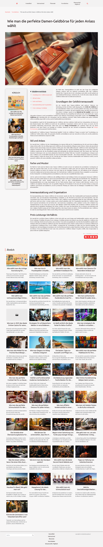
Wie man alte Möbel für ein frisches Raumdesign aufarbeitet (17, 353)
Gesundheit (28, 3)
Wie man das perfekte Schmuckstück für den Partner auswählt (17, 407)
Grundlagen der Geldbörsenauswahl (42, 95)
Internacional (40, 3)
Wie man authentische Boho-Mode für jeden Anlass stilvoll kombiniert (86, 298)
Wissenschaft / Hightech (77, 3)
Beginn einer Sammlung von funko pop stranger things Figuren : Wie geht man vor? (63, 435)
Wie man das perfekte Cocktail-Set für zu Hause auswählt (17, 380)
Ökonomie (52, 3)
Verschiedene (64, 3)
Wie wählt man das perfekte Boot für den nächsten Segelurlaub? (40, 298)
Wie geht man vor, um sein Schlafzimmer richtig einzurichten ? (86, 435)
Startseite (7, 12)
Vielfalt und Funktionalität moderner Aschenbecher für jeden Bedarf (40, 380)
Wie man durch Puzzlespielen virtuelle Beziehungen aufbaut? (16, 136)
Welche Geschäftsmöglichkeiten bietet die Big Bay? (86, 489)
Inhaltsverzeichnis (39, 91)
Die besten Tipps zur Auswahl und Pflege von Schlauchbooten (63, 353)
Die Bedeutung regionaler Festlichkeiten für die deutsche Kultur (63, 380)
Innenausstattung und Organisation (42, 104)
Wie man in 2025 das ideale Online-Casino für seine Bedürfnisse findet (17, 325)
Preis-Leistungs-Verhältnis (40, 108)
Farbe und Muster (37, 101)
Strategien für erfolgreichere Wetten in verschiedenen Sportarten (40, 325)
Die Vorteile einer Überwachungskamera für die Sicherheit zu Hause (17, 435)
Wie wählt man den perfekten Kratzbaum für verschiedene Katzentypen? (16, 182)
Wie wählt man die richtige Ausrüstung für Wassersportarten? (16, 113)
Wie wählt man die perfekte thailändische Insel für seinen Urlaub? (63, 298)
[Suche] (20, 535)
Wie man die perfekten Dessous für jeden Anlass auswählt (40, 407)
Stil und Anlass (36, 98)
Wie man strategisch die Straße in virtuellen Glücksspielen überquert (86, 325)
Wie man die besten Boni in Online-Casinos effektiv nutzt (16, 159)
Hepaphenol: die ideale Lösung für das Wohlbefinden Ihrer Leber (40, 489)
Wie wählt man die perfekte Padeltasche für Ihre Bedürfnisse (86, 353)
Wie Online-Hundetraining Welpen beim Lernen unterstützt (86, 380)
